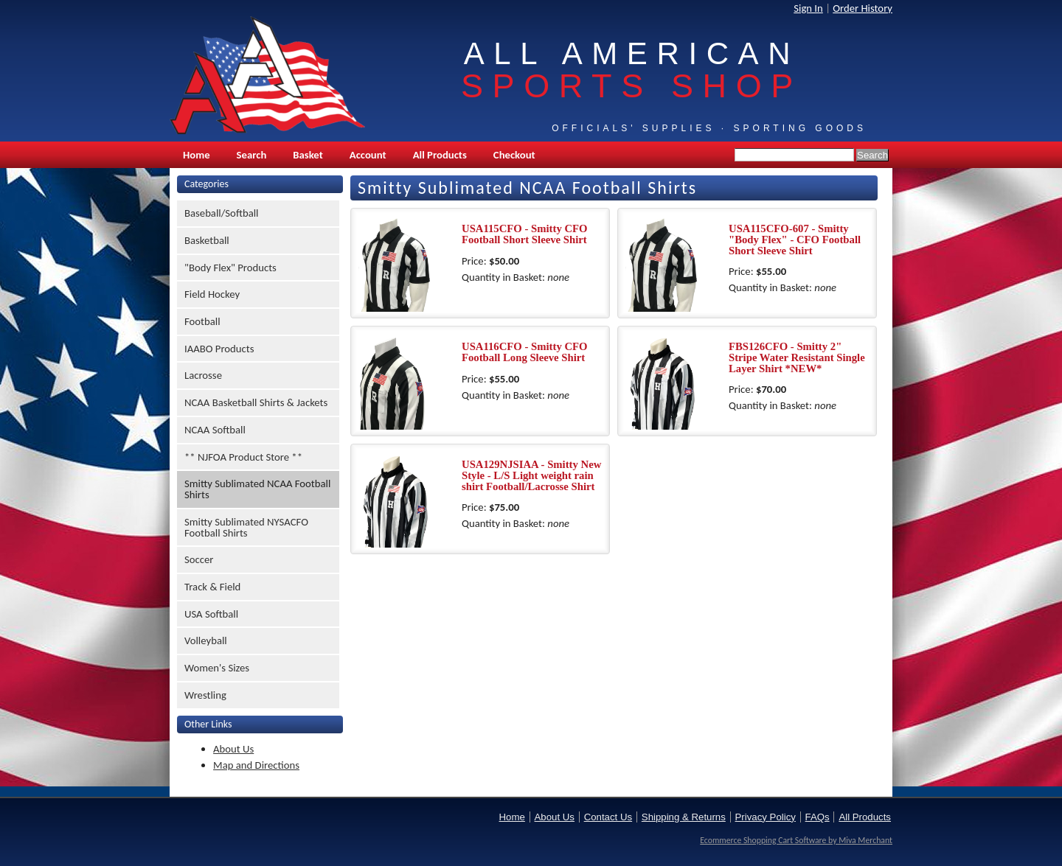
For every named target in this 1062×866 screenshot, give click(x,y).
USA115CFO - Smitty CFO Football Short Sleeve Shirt (525, 234)
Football (202, 321)
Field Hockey (212, 294)
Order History (862, 8)
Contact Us (608, 817)
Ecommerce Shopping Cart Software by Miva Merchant (796, 840)
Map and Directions (256, 765)
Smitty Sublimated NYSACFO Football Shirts (246, 527)
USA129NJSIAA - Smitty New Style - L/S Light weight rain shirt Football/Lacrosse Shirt (531, 475)
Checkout (514, 154)
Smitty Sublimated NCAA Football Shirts (257, 489)
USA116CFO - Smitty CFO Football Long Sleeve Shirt (525, 352)
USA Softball (211, 614)
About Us (233, 748)
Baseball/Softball (221, 213)
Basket (307, 154)
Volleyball (205, 640)
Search (252, 154)
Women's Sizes (216, 667)
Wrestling (205, 695)
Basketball (206, 240)
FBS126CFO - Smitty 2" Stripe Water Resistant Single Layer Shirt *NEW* (797, 357)
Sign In (808, 8)
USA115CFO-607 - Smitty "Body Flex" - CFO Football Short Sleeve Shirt (795, 239)
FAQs (817, 817)
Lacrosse (203, 375)
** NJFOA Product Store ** (243, 457)
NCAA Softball (215, 429)
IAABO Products (219, 348)
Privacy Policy (765, 817)
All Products (440, 154)
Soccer (198, 559)
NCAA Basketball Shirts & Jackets (255, 402)
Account (368, 154)
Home (196, 154)
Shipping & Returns (684, 817)
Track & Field (212, 586)
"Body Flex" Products (230, 267)
